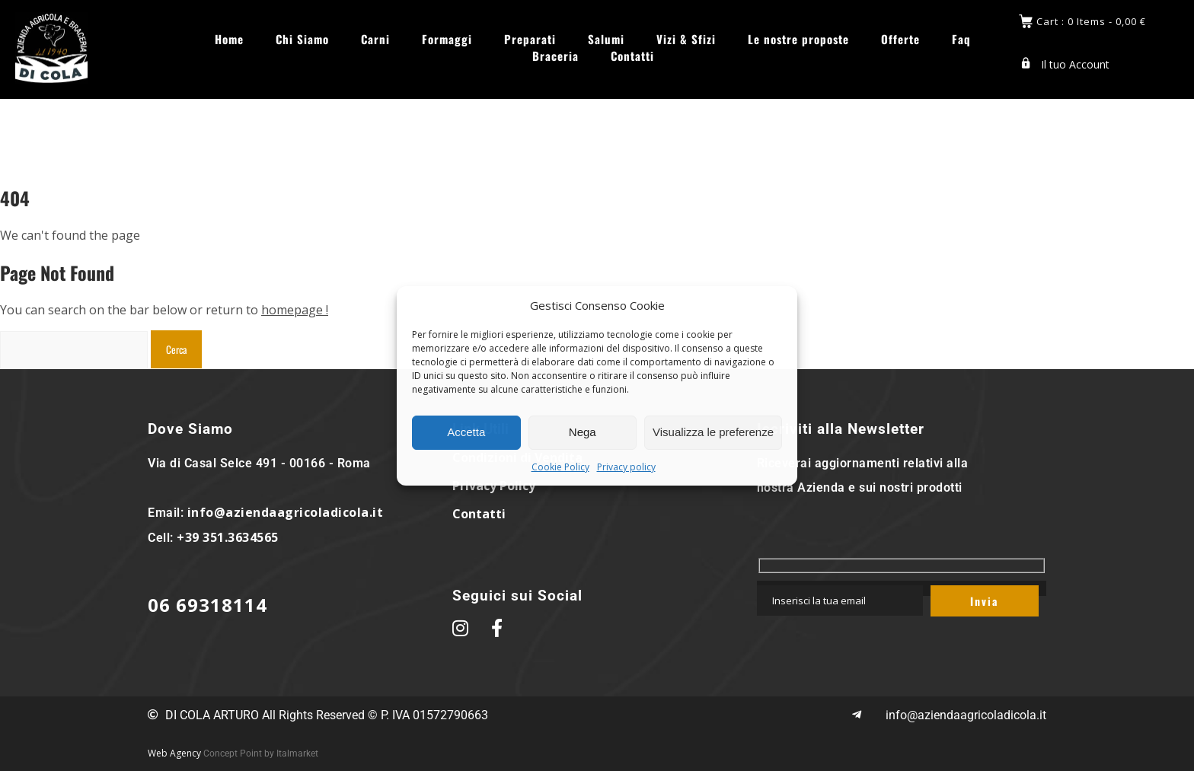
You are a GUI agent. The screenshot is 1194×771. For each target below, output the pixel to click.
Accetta (466, 431)
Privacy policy (626, 466)
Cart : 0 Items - (1091, 22)
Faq (961, 39)
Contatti (632, 56)
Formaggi (447, 39)
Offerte (900, 39)
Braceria (555, 56)
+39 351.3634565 (228, 537)
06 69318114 (207, 604)
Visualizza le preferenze (713, 431)
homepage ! (294, 309)
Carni (375, 39)
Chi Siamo (302, 39)
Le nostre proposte (798, 39)
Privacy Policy (493, 485)
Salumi (606, 39)
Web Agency (174, 753)
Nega (582, 431)
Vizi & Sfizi (686, 39)
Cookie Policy (560, 466)
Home (229, 39)
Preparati (530, 39)
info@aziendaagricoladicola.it (285, 512)
